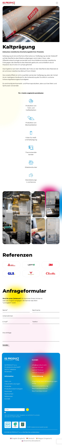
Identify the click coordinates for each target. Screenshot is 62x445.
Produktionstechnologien (14, 389)
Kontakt (7, 399)
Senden (6, 345)
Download (8, 391)
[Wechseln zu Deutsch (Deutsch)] (30, 438)
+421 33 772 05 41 (37, 370)
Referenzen (9, 396)
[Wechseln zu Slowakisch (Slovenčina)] (31, 441)
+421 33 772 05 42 (38, 372)
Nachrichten (9, 394)
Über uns (8, 381)
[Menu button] (57, 3)
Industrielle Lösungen (12, 384)
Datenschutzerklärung (40, 386)
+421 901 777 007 (37, 367)
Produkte (8, 386)
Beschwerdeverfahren (40, 388)
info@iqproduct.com (39, 365)
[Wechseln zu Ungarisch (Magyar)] (44, 438)
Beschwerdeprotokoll (39, 391)
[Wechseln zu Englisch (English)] (17, 438)
